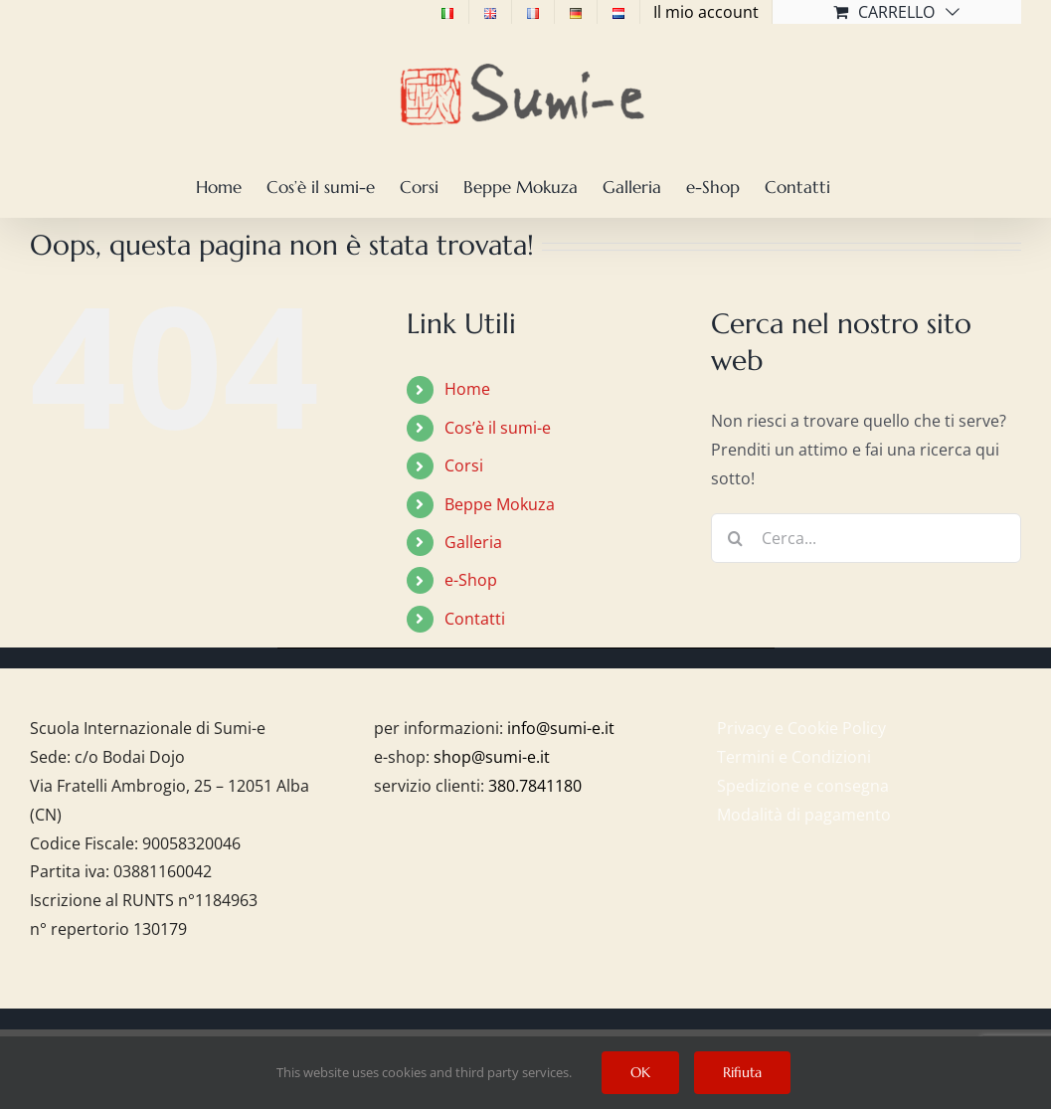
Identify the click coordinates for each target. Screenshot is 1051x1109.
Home (467, 389)
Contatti (474, 619)
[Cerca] (736, 538)
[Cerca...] (866, 538)
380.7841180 (535, 786)
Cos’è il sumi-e (497, 428)
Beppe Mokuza (499, 504)
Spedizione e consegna (803, 786)
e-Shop (470, 580)
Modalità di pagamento (804, 815)
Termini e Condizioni (794, 757)
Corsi (463, 465)
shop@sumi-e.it (492, 757)
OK (640, 1072)
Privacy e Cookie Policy (801, 728)
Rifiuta (742, 1072)
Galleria (473, 542)
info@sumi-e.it (560, 728)
